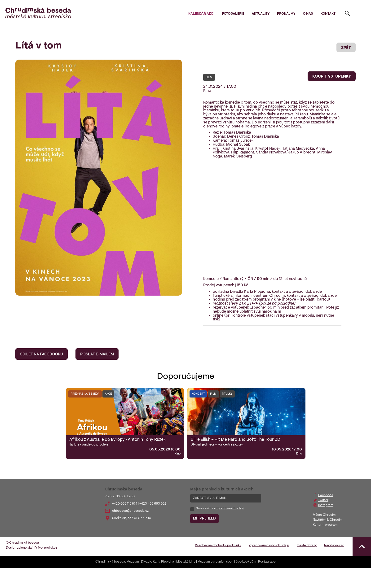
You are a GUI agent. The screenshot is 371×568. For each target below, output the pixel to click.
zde (319, 292)
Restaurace (267, 562)
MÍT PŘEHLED (204, 518)
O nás (308, 14)
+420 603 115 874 (124, 504)
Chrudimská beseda (110, 562)
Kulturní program (325, 525)
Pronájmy (286, 14)
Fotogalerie (233, 14)
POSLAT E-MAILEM (97, 354)
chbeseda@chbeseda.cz (130, 511)
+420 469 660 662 (152, 504)
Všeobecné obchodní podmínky (218, 545)
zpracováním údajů (230, 508)
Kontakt (328, 14)
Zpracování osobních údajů (269, 545)
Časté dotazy (307, 545)
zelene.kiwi (25, 548)
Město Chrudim (324, 515)
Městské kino (185, 562)
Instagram (325, 505)
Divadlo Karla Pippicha (157, 562)
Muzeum (133, 562)
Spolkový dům (246, 562)
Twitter (323, 500)
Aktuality (260, 14)
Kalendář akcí (201, 14)
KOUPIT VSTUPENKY (331, 77)
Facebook (325, 495)
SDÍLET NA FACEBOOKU (41, 354)
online (218, 316)
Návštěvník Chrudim (327, 520)
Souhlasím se (220, 508)
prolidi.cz (50, 548)
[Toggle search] (347, 14)
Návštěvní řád (334, 545)
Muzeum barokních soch (216, 562)
